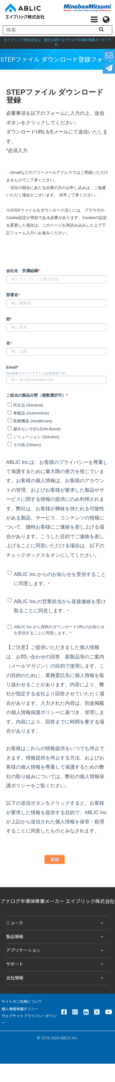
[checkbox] (56, 424)
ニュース (56, 923)
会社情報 (56, 978)
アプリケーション (56, 951)
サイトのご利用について (22, 1002)
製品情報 (56, 937)
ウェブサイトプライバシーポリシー (29, 1019)
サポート (56, 964)
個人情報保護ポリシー (20, 1009)
